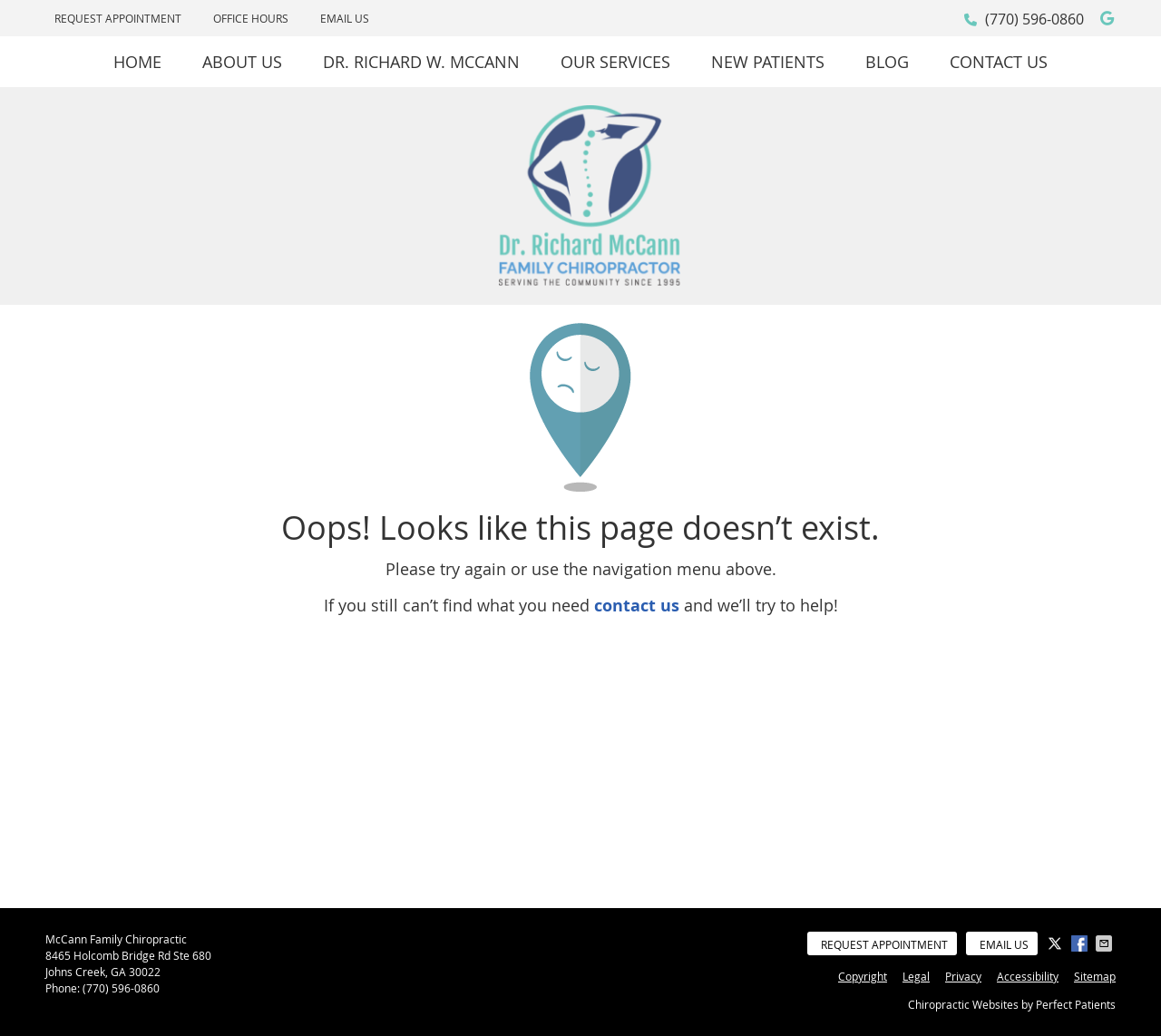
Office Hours (250, 18)
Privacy (963, 976)
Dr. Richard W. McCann (421, 62)
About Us (242, 62)
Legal (916, 976)
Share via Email (1106, 943)
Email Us (344, 18)
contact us (636, 605)
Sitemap (1095, 976)
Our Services (615, 62)
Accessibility (1028, 976)
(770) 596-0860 (1034, 19)
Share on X (1057, 943)
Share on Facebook (1081, 943)
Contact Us (999, 62)
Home (137, 62)
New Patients (767, 62)
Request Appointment (117, 18)
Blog (887, 62)
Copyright (862, 976)
